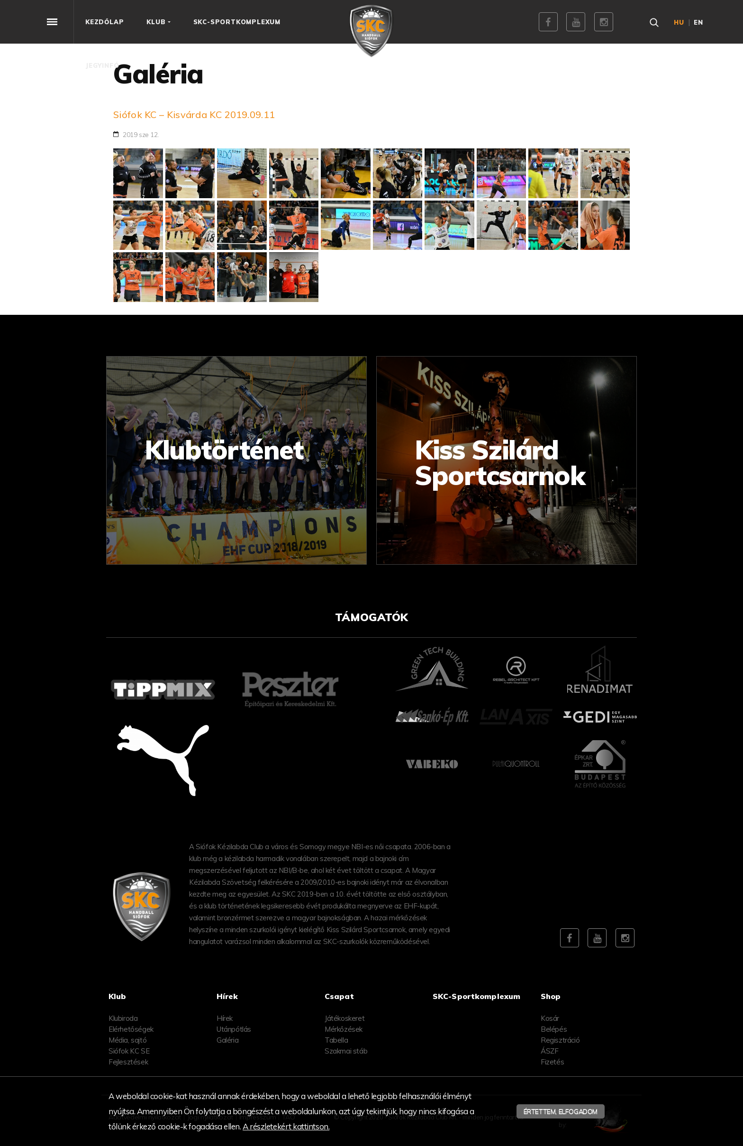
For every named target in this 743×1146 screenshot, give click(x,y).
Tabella (336, 1040)
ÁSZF (549, 1050)
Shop (551, 996)
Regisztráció (560, 1040)
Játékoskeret (344, 1018)
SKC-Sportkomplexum (476, 996)
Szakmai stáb (346, 1050)
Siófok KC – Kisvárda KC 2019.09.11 (194, 114)
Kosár (550, 1018)
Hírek (225, 1018)
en (698, 22)
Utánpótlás (234, 1029)
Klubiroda (123, 1018)
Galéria (227, 1040)
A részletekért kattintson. (286, 1126)
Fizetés (552, 1061)
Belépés (554, 1029)
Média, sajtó (127, 1040)
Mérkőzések (343, 1029)
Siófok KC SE (129, 1050)
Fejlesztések (128, 1061)
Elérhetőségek (131, 1029)
